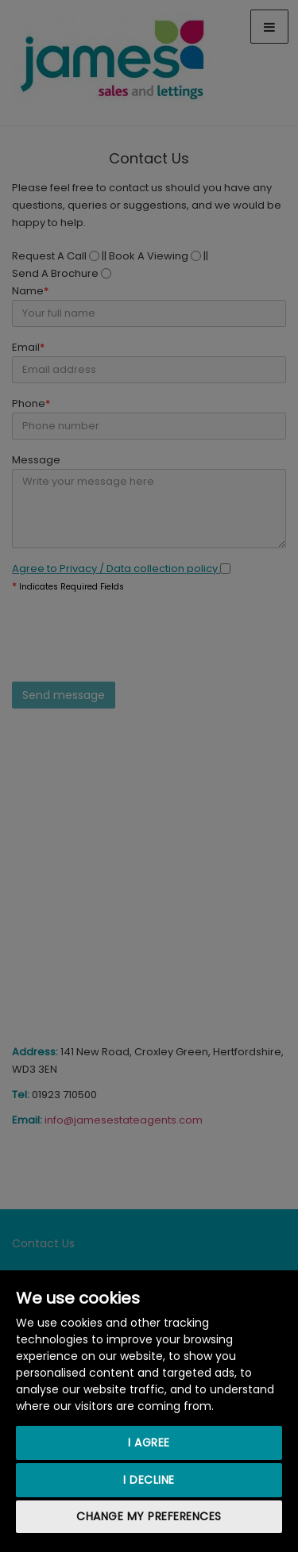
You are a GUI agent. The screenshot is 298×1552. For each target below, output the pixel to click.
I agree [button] (149, 1442)
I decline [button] (149, 1480)
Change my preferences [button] (149, 1516)
